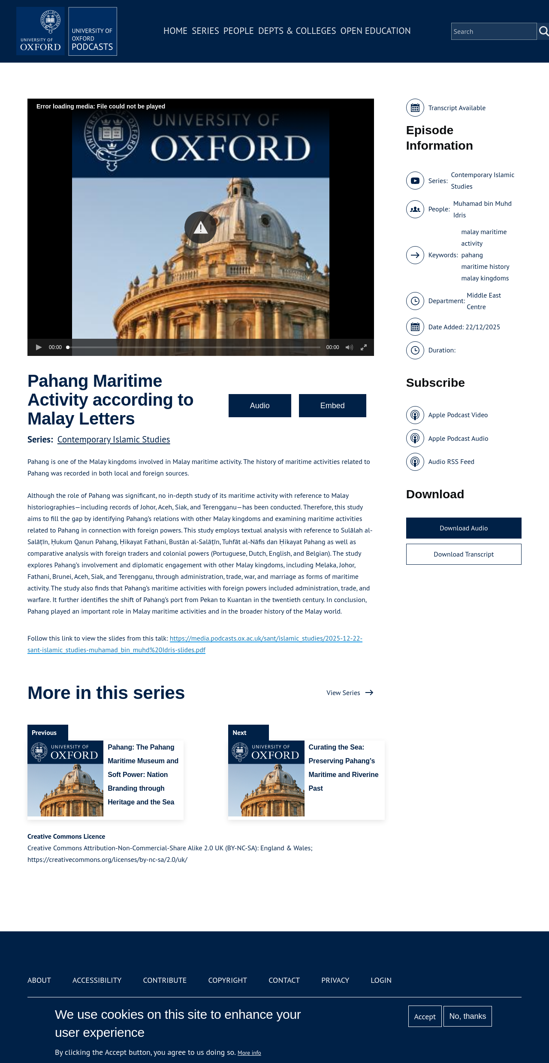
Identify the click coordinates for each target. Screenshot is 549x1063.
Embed (332, 405)
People (239, 31)
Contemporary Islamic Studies (113, 439)
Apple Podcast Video (458, 414)
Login (381, 980)
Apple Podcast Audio (458, 438)
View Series (343, 692)
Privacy (335, 980)
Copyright (227, 980)
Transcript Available (457, 107)
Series (206, 31)
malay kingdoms (485, 278)
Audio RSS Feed (451, 461)
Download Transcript (464, 554)
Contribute (165, 980)
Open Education (376, 31)
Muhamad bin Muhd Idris (482, 209)
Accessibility (96, 980)
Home (177, 31)
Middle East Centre (484, 301)
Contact (284, 980)
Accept (425, 1016)
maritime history (486, 266)
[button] (200, 227)
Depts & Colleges (298, 31)
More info (249, 1053)
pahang (472, 254)
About (39, 980)
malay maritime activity (484, 237)
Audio (260, 405)
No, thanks (467, 1016)
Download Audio (464, 528)
